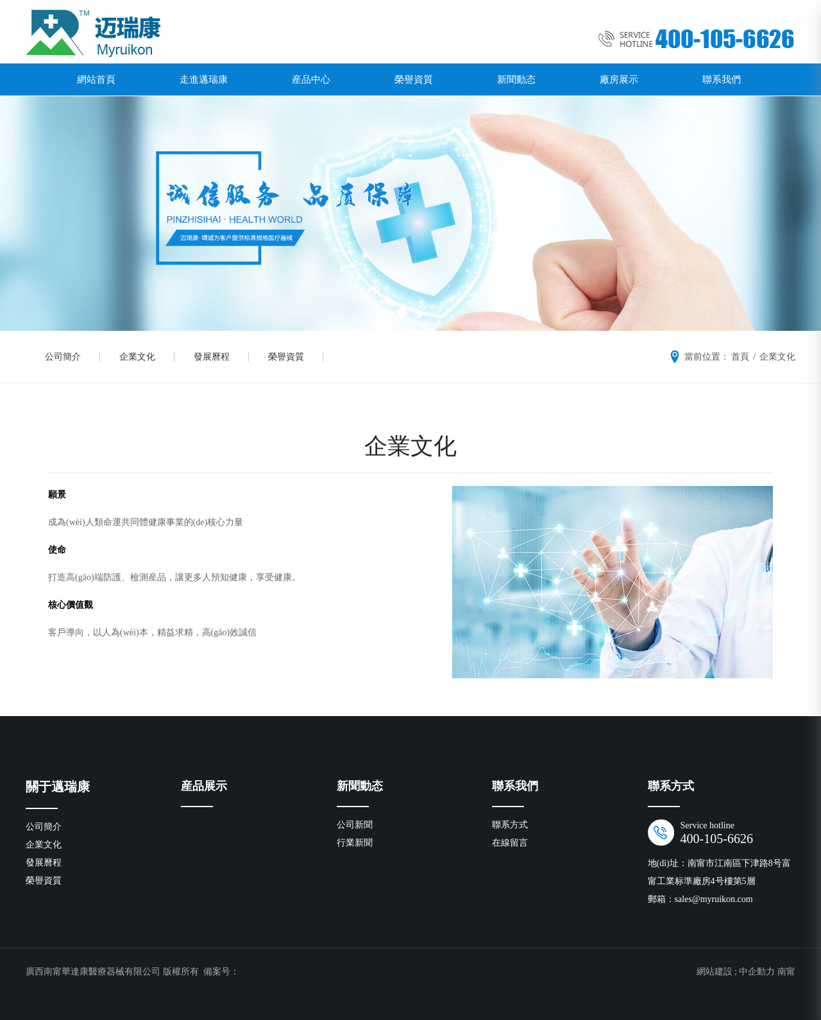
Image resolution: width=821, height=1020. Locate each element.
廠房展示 (619, 79)
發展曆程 (212, 357)
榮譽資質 (413, 79)
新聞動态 (516, 79)
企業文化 (137, 357)
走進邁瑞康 (204, 79)
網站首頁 (96, 79)
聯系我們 (721, 79)
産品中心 (311, 79)
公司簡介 (63, 357)
